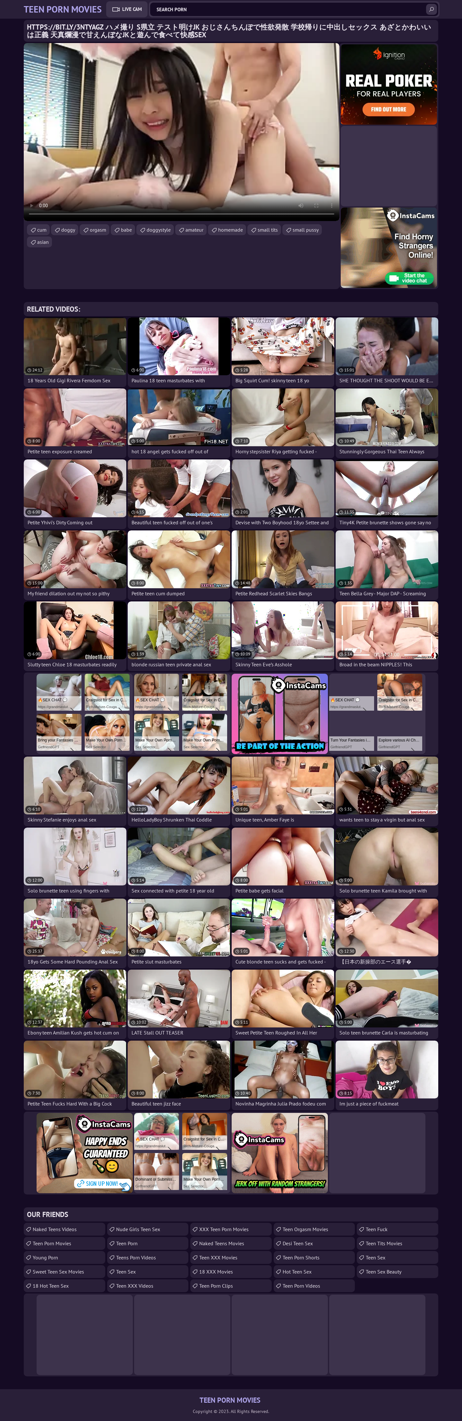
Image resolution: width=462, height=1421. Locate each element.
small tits (268, 229)
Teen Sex (126, 1271)
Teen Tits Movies (384, 1243)
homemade (230, 229)
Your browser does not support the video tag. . (181, 132)
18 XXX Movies (216, 1271)
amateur (194, 229)
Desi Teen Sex (298, 1243)
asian (43, 242)
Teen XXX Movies (218, 1257)
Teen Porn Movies (52, 1243)
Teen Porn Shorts (301, 1257)
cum (42, 229)
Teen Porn (127, 1243)
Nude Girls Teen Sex (138, 1229)
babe (126, 229)
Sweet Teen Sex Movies (58, 1271)
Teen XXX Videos (134, 1286)
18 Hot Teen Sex (51, 1286)
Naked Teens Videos (55, 1229)
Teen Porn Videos (301, 1286)
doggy (68, 229)
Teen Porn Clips (216, 1286)
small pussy (306, 229)
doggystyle (159, 229)
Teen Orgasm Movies (305, 1229)
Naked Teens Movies (221, 1243)
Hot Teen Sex (297, 1271)
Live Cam (132, 9)
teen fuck (377, 1229)
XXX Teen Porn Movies (224, 1229)
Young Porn (45, 1257)
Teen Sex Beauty (383, 1271)
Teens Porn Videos (136, 1257)
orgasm (98, 229)
